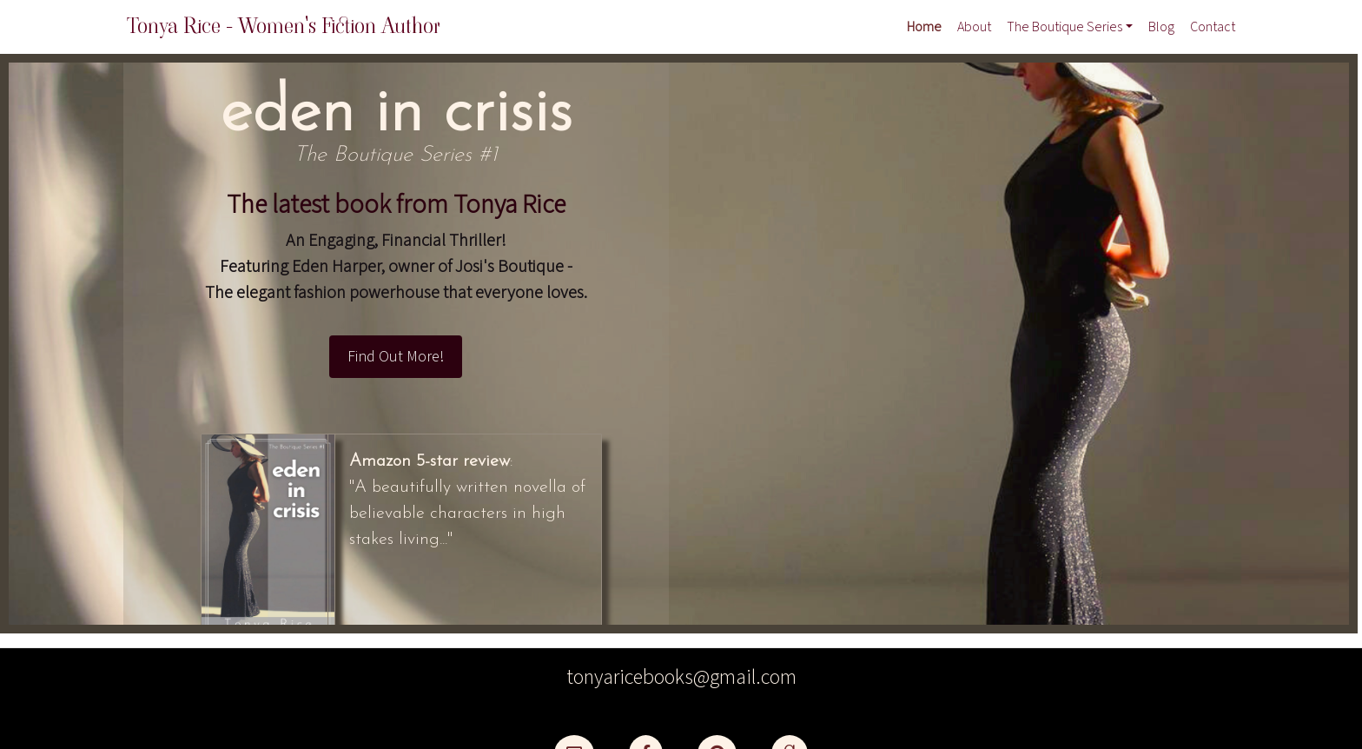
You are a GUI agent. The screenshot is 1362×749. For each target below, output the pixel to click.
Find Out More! (395, 357)
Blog (1161, 26)
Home (924, 26)
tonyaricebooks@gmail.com (681, 677)
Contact (1212, 26)
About (974, 26)
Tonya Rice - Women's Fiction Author (283, 25)
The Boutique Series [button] (1064, 26)
